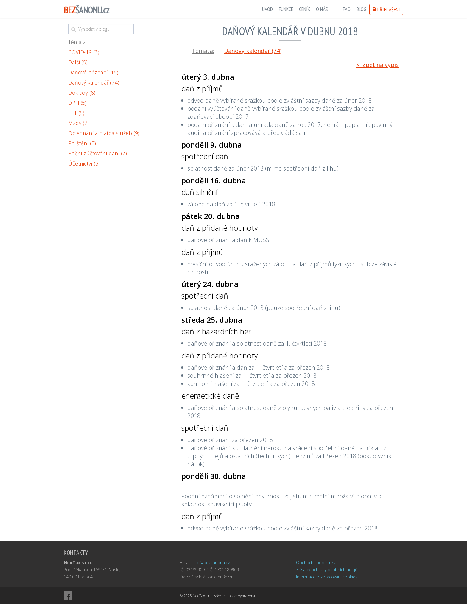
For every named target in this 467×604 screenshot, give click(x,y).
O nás (322, 9)
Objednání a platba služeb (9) (103, 133)
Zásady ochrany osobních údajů (326, 569)
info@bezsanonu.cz (211, 562)
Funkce (286, 9)
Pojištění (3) (82, 143)
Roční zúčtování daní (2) (97, 153)
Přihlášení (386, 9)
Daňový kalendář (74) (93, 82)
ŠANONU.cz (86, 10)
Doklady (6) (81, 92)
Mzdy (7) (78, 123)
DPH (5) (77, 102)
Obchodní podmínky (315, 562)
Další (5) (78, 62)
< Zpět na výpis (377, 65)
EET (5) (76, 112)
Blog (361, 9)
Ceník (304, 9)
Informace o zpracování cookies (326, 577)
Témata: (77, 42)
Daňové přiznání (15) (93, 72)
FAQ (347, 9)
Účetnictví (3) (84, 163)
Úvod (267, 9)
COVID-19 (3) (83, 52)
